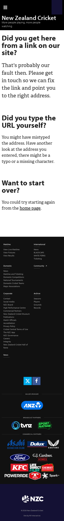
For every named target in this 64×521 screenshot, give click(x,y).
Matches (7, 244)
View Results (8, 255)
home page (30, 208)
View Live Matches (11, 249)
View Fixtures (9, 252)
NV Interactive (34, 515)
